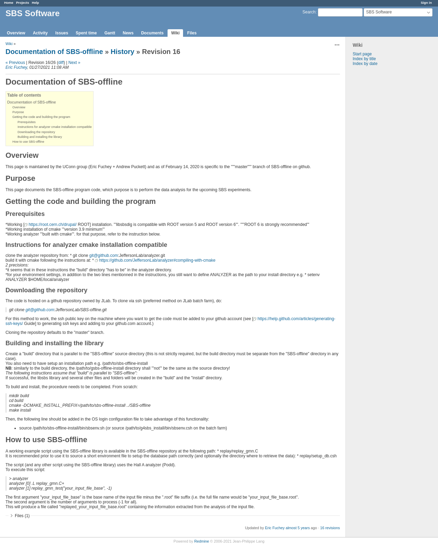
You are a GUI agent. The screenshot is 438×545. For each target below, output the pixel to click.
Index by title (364, 58)
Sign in (426, 2)
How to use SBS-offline (28, 141)
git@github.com (103, 255)
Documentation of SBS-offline (54, 51)
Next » (74, 62)
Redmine (201, 541)
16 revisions (330, 528)
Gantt (109, 33)
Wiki (175, 33)
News (128, 33)
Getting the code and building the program (41, 117)
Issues (61, 33)
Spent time (86, 33)
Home (8, 2)
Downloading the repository (36, 132)
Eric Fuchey (16, 67)
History (123, 51)
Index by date (365, 63)
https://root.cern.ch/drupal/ (52, 224)
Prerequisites (27, 122)
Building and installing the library (40, 137)
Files (191, 33)
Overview (16, 33)
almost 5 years (298, 528)
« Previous (15, 62)
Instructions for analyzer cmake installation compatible (55, 127)
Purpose (18, 112)
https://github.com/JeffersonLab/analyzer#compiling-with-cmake (157, 260)
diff (61, 62)
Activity (40, 33)
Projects (22, 2)
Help (35, 2)
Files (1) (22, 515)
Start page (362, 54)
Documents (152, 33)
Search (309, 12)
